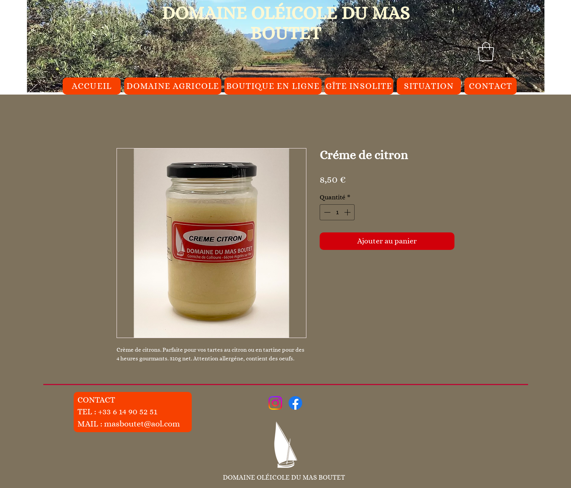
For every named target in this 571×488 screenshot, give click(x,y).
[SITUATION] (429, 86)
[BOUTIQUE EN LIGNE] (273, 86)
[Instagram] (275, 403)
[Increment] (348, 212)
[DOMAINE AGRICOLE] (172, 86)
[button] (486, 51)
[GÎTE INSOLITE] (359, 86)
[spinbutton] (337, 212)
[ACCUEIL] (92, 86)
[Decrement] (326, 212)
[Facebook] (295, 403)
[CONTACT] (490, 86)
